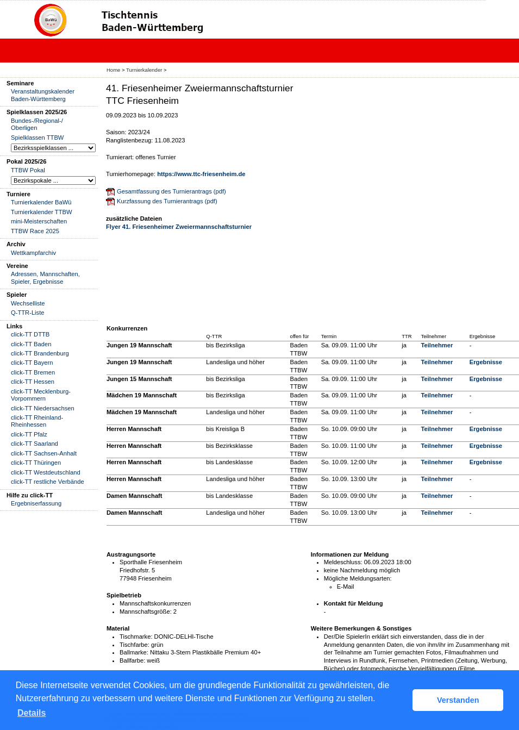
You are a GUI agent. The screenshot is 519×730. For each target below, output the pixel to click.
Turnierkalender (144, 70)
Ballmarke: (134, 652)
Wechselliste (28, 303)
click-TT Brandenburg (40, 353)
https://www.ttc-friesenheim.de (201, 174)
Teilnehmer (437, 345)
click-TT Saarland (34, 443)
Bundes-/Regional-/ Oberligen (37, 124)
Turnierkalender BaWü (41, 202)
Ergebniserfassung (36, 503)
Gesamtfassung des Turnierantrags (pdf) (171, 191)
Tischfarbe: (134, 644)
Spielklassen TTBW (37, 137)
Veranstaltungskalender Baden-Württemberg (42, 95)
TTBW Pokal (28, 170)
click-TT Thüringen (36, 462)
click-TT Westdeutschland (45, 472)
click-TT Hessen (32, 381)
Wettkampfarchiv (33, 252)
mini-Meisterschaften (39, 221)
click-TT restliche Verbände (47, 481)
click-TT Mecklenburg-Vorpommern (41, 395)
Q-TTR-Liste (28, 312)
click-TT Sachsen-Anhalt (44, 453)
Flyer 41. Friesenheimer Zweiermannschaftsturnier (179, 226)
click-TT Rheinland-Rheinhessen (37, 421)
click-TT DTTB (30, 334)
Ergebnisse (486, 362)
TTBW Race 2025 (35, 231)
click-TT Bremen (33, 372)
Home (113, 70)
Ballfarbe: (132, 660)
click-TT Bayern (32, 362)
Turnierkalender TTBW (41, 212)
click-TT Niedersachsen (42, 408)
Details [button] (31, 712)
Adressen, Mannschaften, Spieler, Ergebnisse (45, 277)
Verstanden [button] (458, 700)
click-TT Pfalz (29, 434)
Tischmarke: (136, 636)
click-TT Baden (31, 344)
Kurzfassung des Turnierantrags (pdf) (167, 201)
